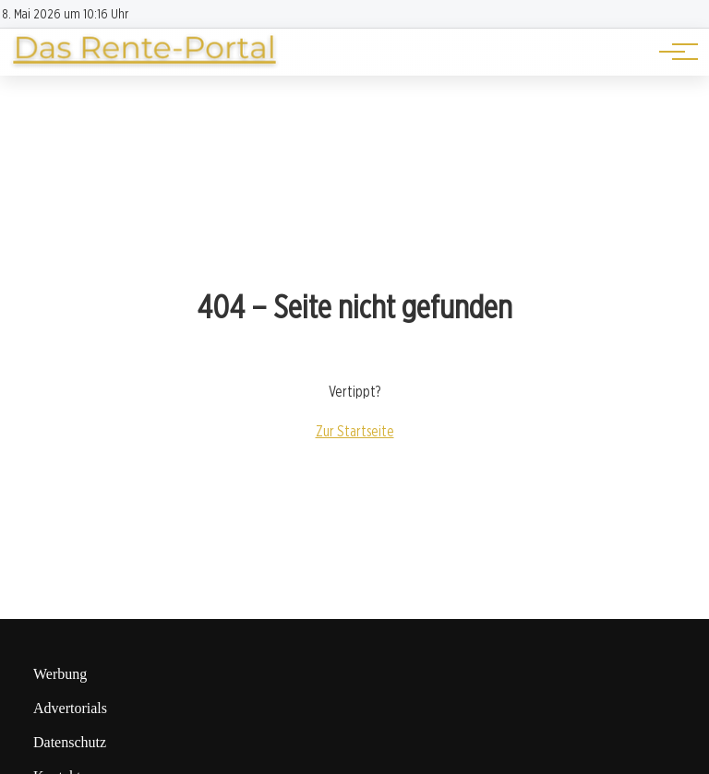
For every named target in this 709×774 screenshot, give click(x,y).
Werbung (60, 674)
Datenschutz (69, 742)
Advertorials (70, 708)
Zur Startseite (355, 431)
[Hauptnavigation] (672, 51)
